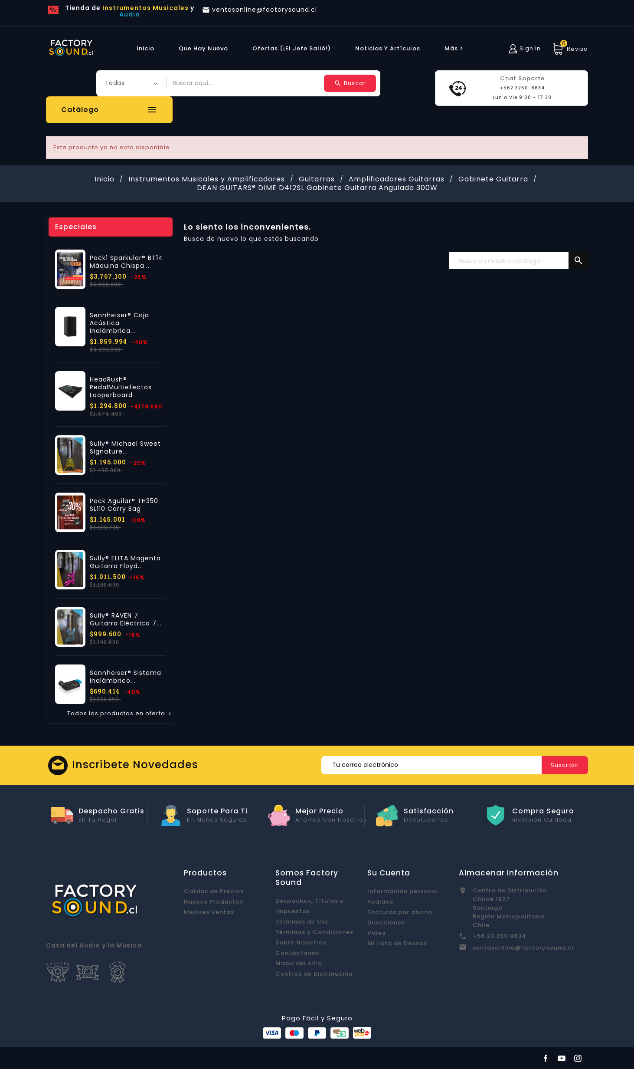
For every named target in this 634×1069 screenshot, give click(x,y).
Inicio (145, 48)
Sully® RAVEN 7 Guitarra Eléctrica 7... (126, 619)
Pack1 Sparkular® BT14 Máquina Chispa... (126, 262)
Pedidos (380, 902)
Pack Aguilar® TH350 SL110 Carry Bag (124, 505)
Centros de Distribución (314, 974)
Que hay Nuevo (203, 48)
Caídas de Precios (214, 891)
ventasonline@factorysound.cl (523, 948)
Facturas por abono (399, 912)
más (454, 48)
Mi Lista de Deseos (397, 943)
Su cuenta (388, 873)
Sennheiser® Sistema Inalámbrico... (125, 676)
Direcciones (386, 922)
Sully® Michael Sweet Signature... (125, 447)
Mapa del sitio (298, 963)
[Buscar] (519, 261)
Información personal (402, 891)
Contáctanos (297, 953)
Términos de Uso (302, 922)
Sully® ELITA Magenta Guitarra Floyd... (125, 562)
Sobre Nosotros (301, 942)
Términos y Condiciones (314, 932)
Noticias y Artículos (387, 48)
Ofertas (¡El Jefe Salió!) (291, 48)
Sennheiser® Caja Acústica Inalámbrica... (119, 323)
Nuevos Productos (213, 902)
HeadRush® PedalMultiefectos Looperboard (121, 387)
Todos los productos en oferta (120, 713)
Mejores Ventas (209, 912)
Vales (376, 933)
